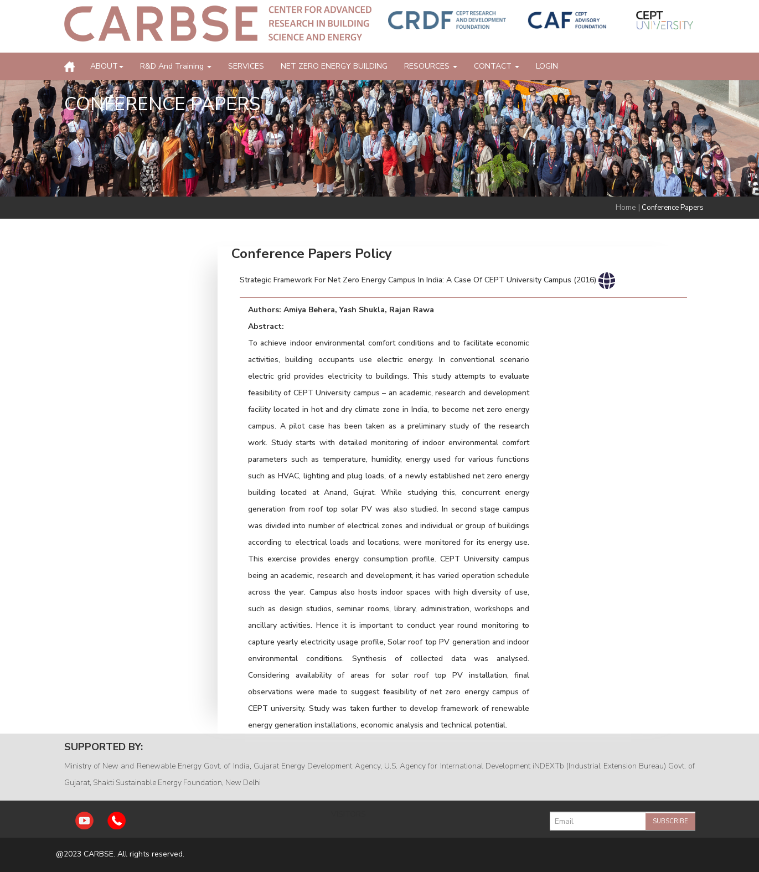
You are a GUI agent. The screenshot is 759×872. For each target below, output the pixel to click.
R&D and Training (175, 66)
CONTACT (496, 66)
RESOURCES (430, 66)
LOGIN (547, 66)
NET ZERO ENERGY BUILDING (334, 66)
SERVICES (246, 66)
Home (626, 208)
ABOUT (106, 66)
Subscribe (670, 821)
